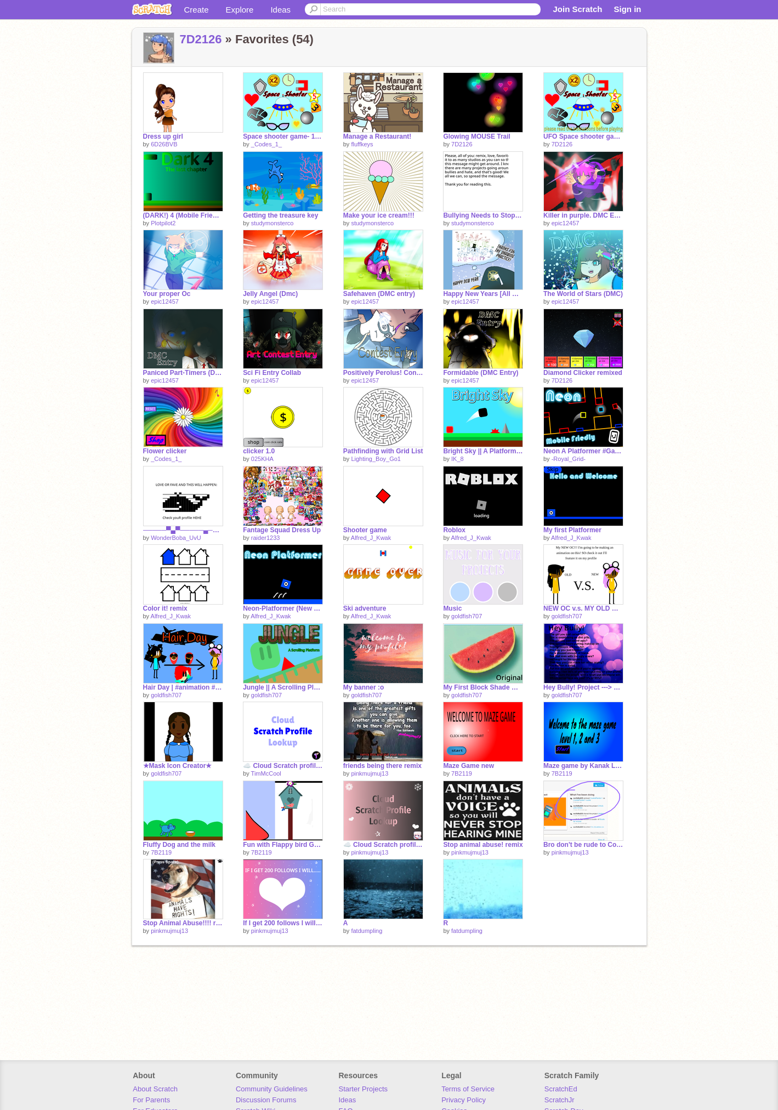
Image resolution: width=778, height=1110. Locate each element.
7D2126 (201, 39)
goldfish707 (466, 616)
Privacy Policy (463, 1100)
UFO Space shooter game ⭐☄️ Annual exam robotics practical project (583, 136)
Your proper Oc (167, 294)
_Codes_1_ (266, 144)
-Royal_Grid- (569, 459)
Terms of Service (468, 1089)
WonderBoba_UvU (176, 537)
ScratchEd (560, 1089)
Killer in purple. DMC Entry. (583, 215)
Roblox (454, 530)
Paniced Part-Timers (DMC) (183, 373)
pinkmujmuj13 (369, 773)
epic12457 (566, 223)
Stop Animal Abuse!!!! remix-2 (183, 923)
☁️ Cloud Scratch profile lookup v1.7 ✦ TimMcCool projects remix (383, 845)
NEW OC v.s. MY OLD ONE (583, 608)
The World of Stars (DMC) (583, 294)
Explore (240, 9)
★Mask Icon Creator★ (177, 766)
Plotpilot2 (163, 223)
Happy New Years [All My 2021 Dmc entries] (483, 294)
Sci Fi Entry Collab (272, 373)
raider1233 (265, 537)
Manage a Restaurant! (377, 136)
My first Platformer (572, 530)
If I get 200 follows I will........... (283, 923)
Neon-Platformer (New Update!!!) (283, 608)
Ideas (280, 9)
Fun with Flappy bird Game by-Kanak (283, 845)
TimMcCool (266, 773)
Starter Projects (363, 1089)
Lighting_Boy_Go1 (376, 459)
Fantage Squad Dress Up (282, 530)
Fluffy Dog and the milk (179, 845)
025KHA (262, 459)
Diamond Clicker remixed (582, 373)
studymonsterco (272, 223)
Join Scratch (577, 9)
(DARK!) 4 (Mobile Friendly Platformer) (183, 215)
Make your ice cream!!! (378, 215)
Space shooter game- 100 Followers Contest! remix (283, 136)
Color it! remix (165, 608)
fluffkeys (362, 144)
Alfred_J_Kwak (371, 537)
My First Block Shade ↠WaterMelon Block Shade (483, 687)
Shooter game (365, 530)
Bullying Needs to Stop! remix (483, 215)
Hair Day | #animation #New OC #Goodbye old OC (183, 687)
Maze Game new (468, 766)
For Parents (151, 1100)
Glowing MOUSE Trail (476, 136)
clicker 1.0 (259, 451)
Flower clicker (165, 451)
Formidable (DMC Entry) (480, 373)
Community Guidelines (272, 1089)
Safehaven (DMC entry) (379, 294)
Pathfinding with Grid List (383, 451)
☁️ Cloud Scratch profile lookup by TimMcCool (283, 766)
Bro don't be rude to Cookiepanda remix (583, 845)
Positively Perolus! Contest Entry (383, 373)
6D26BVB (164, 144)
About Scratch (155, 1089)
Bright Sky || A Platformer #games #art (483, 451)
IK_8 (457, 459)
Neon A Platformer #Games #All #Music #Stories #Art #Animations (583, 451)
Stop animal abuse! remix (483, 845)
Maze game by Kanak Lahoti (583, 766)
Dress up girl (163, 136)
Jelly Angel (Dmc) (270, 294)
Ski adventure (365, 608)
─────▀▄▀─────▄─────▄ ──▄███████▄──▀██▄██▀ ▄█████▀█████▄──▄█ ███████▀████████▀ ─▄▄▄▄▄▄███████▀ (183, 530)
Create (196, 9)
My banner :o (363, 687)
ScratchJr (559, 1100)
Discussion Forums (266, 1100)
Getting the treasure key (280, 215)
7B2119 (461, 773)
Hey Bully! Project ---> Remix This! (583, 687)
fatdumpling (366, 930)
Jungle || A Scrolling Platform (283, 687)
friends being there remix (382, 766)
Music (452, 608)
